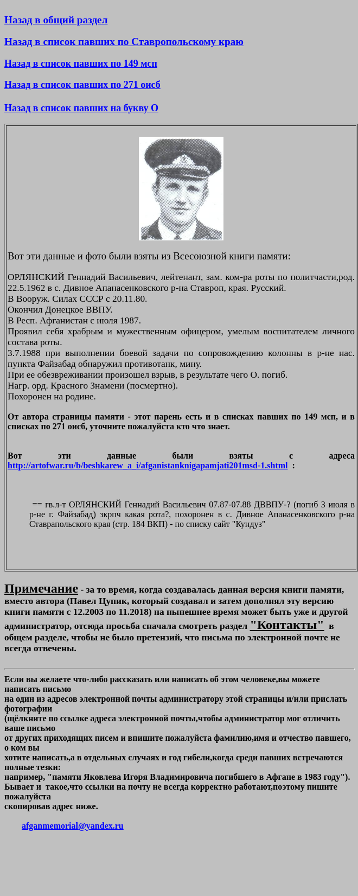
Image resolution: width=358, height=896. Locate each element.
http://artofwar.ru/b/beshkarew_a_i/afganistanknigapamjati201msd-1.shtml (148, 465)
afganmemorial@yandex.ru (73, 825)
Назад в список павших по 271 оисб (82, 84)
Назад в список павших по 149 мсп (80, 63)
